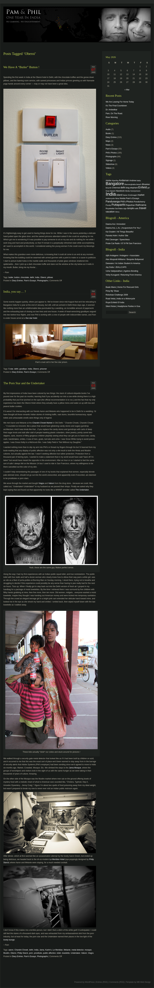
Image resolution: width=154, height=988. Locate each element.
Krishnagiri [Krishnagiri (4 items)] (132, 195)
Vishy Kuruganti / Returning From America (124, 275)
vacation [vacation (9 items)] (110, 211)
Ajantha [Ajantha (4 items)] (115, 180)
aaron (10, 950)
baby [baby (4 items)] (139, 180)
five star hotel (31, 318)
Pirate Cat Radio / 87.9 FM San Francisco (123, 243)
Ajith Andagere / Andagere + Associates (122, 255)
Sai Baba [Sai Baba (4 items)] (119, 208)
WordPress (89, 982)
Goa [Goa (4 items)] (107, 191)
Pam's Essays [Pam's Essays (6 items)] (132, 198)
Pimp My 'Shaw (112, 291)
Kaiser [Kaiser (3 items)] (125, 195)
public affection (49, 953)
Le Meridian (58, 950)
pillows (50, 277)
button (17, 277)
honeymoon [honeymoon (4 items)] (135, 191)
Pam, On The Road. (114, 113)
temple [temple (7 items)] (130, 208)
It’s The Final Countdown (116, 106)
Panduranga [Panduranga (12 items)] (113, 201)
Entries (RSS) (102, 982)
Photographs (42, 280)
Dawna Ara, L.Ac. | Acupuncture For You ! (123, 228)
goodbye (23, 369)
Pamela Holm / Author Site (117, 235)
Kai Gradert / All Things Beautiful (119, 232)
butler (10, 277)
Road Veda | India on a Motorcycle (120, 299)
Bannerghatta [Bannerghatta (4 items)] (130, 184)
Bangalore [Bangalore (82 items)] (115, 183)
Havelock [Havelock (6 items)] (120, 191)
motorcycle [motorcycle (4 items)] (110, 198)
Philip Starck (22, 953)
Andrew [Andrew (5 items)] (132, 180)
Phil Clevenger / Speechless (118, 239)
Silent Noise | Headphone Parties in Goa (123, 306)
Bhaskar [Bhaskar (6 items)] (146, 184)
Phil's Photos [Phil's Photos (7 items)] (126, 201)
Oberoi (43, 277)
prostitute (38, 953)
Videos (108, 168)
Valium (51, 483)
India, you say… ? (14, 291)
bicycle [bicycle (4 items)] (108, 188)
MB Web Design (144, 982)
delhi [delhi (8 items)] (122, 187)
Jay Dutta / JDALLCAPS (116, 267)
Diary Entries (17, 280)
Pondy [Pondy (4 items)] (108, 205)
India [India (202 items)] (111, 194)
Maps (108, 141)
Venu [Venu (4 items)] (117, 212)
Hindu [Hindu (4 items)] (127, 191)
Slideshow (110, 164)
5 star (10, 369)
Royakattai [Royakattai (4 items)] (110, 208)
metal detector (78, 950)
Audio (108, 129)
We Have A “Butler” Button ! (21, 67)
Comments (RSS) (116, 982)
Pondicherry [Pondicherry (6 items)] (139, 201)
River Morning (112, 117)
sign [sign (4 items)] (125, 208)
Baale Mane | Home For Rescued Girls (122, 287)
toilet (59, 953)
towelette (66, 953)
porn (31, 953)
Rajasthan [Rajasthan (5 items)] (130, 205)
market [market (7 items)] (141, 195)
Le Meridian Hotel (57, 859)
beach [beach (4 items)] (139, 184)
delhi (32, 277)
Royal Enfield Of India (115, 302)
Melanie (67, 950)
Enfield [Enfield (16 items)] (142, 187)
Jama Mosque (75, 768)
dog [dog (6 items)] (127, 187)
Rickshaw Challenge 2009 (117, 295)
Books (108, 133)
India (37, 277)
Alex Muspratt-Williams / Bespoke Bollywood (125, 259)
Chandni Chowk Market (42, 423)
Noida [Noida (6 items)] (122, 198)
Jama (42, 950)
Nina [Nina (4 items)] (117, 198)
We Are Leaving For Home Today (120, 102)
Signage (109, 160)
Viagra (41, 483)
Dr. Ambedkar (111, 110)
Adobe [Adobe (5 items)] (109, 180)
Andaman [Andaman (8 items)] (124, 180)
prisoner (43, 369)
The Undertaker (82, 490)
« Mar (127, 90)
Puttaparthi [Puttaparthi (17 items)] (118, 204)
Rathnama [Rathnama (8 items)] (141, 205)
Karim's (48, 950)
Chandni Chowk (21, 950)
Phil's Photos (111, 153)
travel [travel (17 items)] (142, 208)
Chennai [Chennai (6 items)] (116, 187)
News (108, 145)
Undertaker (75, 953)
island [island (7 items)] (119, 195)
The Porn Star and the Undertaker (24, 383)
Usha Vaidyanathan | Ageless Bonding (122, 271)
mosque (88, 950)
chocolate (25, 277)
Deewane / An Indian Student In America (123, 263)
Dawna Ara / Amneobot (115, 224)
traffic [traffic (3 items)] (136, 208)
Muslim (6, 953)
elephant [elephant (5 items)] (134, 188)
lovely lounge (9, 940)
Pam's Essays (30, 280)
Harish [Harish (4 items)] (112, 191)
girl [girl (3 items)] (148, 188)
